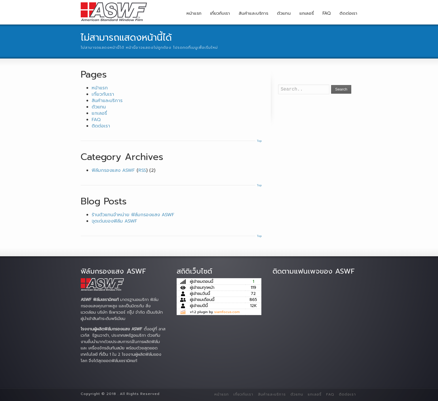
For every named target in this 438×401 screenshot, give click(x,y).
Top (259, 141)
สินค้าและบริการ (253, 13)
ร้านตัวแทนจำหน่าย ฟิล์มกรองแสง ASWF (133, 214)
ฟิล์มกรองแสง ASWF (113, 170)
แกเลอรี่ (306, 13)
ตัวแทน (284, 13)
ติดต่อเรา (348, 13)
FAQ (326, 13)
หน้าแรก (193, 13)
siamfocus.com (227, 312)
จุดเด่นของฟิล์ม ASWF (114, 221)
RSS (142, 170)
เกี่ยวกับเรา (220, 13)
